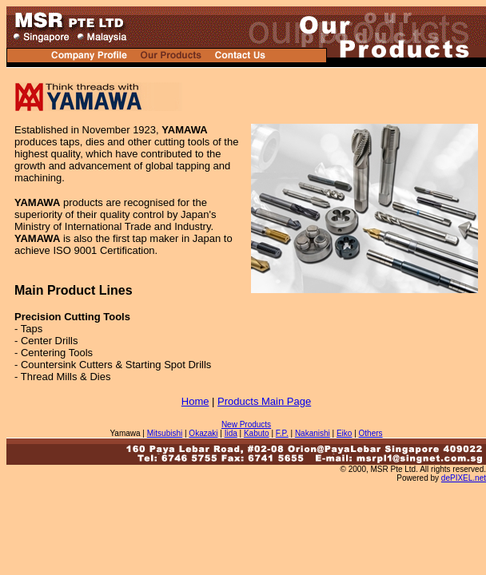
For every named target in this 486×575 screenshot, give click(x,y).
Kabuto (256, 433)
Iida (231, 433)
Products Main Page (264, 401)
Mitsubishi (164, 433)
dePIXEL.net (463, 478)
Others (371, 433)
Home (195, 401)
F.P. (282, 433)
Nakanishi (312, 433)
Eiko (344, 433)
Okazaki (203, 433)
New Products (246, 424)
